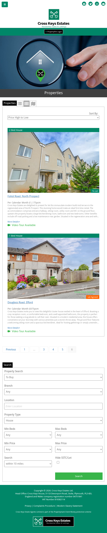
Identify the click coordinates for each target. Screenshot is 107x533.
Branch (8, 385)
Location (9, 400)
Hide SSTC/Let (63, 458)
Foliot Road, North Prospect (23, 196)
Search (8, 458)
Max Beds (61, 429)
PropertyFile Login (53, 32)
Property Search (13, 371)
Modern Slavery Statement (69, 505)
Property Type (12, 414)
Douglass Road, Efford (20, 302)
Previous (11, 349)
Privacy (28, 505)
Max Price (61, 443)
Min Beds (9, 429)
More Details (14, 221)
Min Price (9, 443)
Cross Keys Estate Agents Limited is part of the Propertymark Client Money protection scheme (53, 512)
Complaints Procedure (44, 505)
